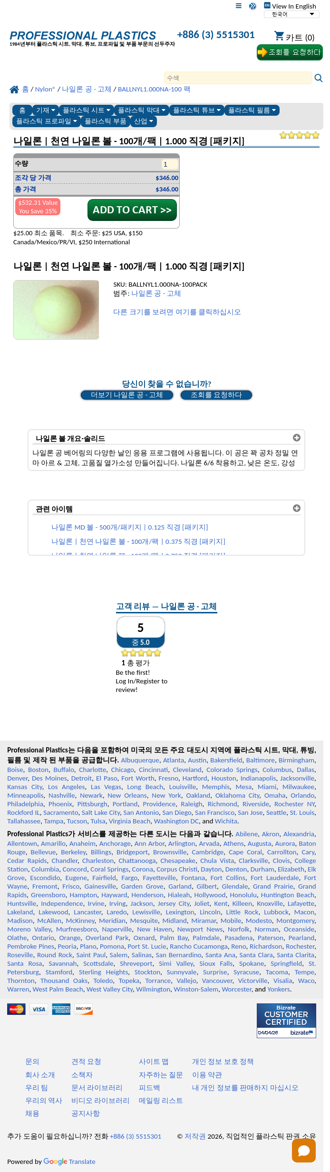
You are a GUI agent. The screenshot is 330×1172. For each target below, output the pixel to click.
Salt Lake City (101, 812)
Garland (180, 886)
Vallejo (186, 980)
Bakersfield (226, 760)
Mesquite (144, 920)
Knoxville (270, 903)
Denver (17, 778)
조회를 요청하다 (216, 395)
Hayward (114, 895)
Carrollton (282, 852)
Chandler (65, 860)
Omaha (275, 795)
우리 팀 (36, 1087)
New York (166, 795)
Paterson (270, 937)
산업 (143, 121)
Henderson (148, 895)
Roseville (20, 955)
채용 (32, 1113)
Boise (15, 769)
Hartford (195, 778)
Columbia (45, 869)
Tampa (53, 821)
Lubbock (276, 912)
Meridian (112, 920)
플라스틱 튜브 (197, 110)
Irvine (96, 903)
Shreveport (136, 963)
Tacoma (277, 972)
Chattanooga (136, 860)
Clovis (281, 860)
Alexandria (298, 834)
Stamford (59, 972)
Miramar (203, 920)
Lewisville (146, 912)
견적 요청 (86, 1061)
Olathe (17, 937)
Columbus (277, 769)
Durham (262, 869)
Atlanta (173, 760)
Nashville (62, 795)
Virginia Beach (130, 821)
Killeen (242, 903)
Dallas (305, 769)
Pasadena (239, 937)
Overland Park (107, 937)
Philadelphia (25, 804)
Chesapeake (177, 860)
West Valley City (110, 989)
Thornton (20, 980)
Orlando (302, 795)
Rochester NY (294, 804)
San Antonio (141, 812)
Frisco (70, 886)
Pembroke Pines (30, 946)
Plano (88, 946)
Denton (236, 869)
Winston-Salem (196, 989)
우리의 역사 (43, 1100)
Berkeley (73, 852)
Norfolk (239, 929)
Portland (125, 804)
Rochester (300, 946)
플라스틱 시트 (86, 110)
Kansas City (24, 786)
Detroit (81, 778)
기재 (45, 110)
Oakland (198, 795)
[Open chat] (304, 1150)
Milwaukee (298, 786)
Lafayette (301, 903)
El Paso (106, 778)
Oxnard (144, 937)
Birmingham (296, 760)
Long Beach (145, 786)
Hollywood (209, 895)
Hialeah (179, 895)
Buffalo (63, 769)
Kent (221, 903)
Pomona (112, 946)
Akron (271, 834)
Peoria (67, 946)
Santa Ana (220, 955)
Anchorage (115, 843)
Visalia (282, 980)
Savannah (63, 963)
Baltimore (260, 760)
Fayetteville (159, 877)
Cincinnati (153, 769)
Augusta (260, 843)
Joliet (201, 903)
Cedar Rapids (27, 860)
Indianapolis (258, 778)
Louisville (182, 786)
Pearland (301, 937)
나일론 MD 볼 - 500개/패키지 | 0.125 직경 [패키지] (129, 527)
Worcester (236, 989)
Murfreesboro (76, 929)
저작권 (195, 1136)
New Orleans (127, 795)
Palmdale (206, 937)
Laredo (117, 912)
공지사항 (85, 1113)
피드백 (149, 1087)
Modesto (259, 920)
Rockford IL (23, 812)
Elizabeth (291, 869)
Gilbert (207, 886)
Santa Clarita (295, 955)
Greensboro (48, 895)
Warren (18, 989)
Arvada (209, 843)
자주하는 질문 (161, 1075)
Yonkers (279, 989)
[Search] (238, 77)
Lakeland (20, 912)
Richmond (222, 804)
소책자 (82, 1075)
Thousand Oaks (63, 980)
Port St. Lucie (147, 946)
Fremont (45, 886)
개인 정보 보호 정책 (223, 1061)
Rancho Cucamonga (199, 946)
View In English (290, 6)
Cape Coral (245, 852)
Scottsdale (98, 963)
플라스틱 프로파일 (46, 121)
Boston (38, 769)
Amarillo (53, 843)
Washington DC (176, 821)
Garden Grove (142, 886)
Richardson (266, 946)
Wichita (226, 821)
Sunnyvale (182, 972)
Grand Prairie (273, 886)
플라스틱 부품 (105, 121)
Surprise (215, 972)
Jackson (142, 903)
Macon (304, 912)
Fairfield (104, 877)
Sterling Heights (103, 972)
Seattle (276, 812)
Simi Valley (176, 963)
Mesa (243, 786)
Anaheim (82, 843)
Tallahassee (23, 821)
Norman (267, 929)
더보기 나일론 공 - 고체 (127, 395)
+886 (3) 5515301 (216, 34)
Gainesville (100, 886)
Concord (75, 869)
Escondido (45, 877)
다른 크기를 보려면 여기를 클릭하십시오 (177, 312)
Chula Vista (217, 860)
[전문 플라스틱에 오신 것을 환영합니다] (92, 35)
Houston (224, 778)
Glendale (235, 886)
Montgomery (295, 920)
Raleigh (191, 804)
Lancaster (87, 912)
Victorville (253, 980)
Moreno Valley (29, 929)
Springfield (286, 963)
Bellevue (43, 852)
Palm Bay (173, 937)
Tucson (77, 821)
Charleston (98, 860)
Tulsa (98, 821)
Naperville (117, 929)
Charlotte (92, 769)
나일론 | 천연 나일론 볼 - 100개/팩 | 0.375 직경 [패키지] (138, 541)
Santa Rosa (24, 963)
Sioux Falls (216, 963)
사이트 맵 (154, 1061)
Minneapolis (25, 795)
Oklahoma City (237, 795)
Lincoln (210, 912)
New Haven (154, 929)
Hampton (83, 895)
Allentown (22, 843)
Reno (238, 946)
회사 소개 (40, 1075)
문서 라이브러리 (97, 1087)
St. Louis (302, 812)
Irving (117, 903)
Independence (62, 903)
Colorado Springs (231, 769)
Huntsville (21, 903)
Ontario (43, 937)
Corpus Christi (176, 869)
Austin (197, 760)
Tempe (304, 972)
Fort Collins (228, 877)
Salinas (142, 955)
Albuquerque (140, 760)
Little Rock (242, 912)
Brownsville (170, 852)
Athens (233, 843)
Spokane (251, 963)
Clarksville (253, 860)
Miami (267, 786)
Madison (20, 920)
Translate (69, 1161)
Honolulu (243, 895)
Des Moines (49, 778)
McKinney (80, 920)
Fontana (193, 877)
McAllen (49, 920)
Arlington (181, 843)
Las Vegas (106, 786)
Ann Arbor (150, 843)
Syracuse (246, 972)
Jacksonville (297, 778)
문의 (32, 1061)
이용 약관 (207, 1075)
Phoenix (60, 804)
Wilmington (153, 989)
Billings (101, 852)
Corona (142, 869)
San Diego (176, 812)
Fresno (168, 778)
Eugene (76, 877)
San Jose (250, 812)
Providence (159, 804)
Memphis (216, 786)
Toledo (103, 980)
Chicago (122, 769)
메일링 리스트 (161, 1100)
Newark (91, 795)
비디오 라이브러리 (100, 1100)
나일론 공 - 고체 (156, 293)
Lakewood (53, 912)
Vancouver (217, 980)
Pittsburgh (92, 804)
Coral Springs (109, 869)
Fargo (129, 877)
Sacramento (60, 812)
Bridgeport (132, 852)
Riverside (256, 804)
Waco (306, 980)
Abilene (246, 834)
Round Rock (54, 955)
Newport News (200, 929)
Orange (69, 937)
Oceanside (299, 929)
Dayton (211, 869)
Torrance (158, 980)
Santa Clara (256, 955)
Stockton (147, 972)
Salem (118, 955)
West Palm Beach (58, 989)
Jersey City (173, 903)
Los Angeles (66, 786)
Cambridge (208, 852)
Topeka (129, 980)
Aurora (285, 843)
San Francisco (214, 812)
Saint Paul (91, 955)
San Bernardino (179, 955)
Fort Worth (137, 778)
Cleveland (187, 769)
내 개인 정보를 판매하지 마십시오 (245, 1087)
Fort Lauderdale (275, 877)
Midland (175, 920)
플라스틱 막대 (141, 110)
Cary (307, 852)
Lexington (180, 912)
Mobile (231, 920)
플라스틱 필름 (252, 110)
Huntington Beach (287, 895)
